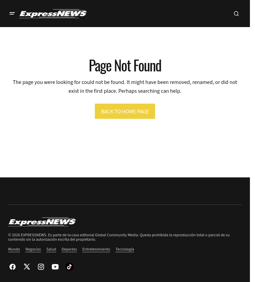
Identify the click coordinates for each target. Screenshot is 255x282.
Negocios (33, 249)
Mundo (14, 249)
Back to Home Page (125, 112)
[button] (12, 13)
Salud (51, 249)
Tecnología (124, 249)
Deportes (69, 249)
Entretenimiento (96, 249)
